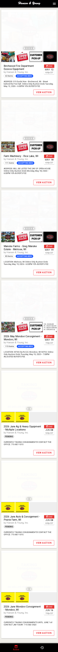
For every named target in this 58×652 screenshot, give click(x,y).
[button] (29, 5)
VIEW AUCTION (44, 92)
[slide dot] (25, 48)
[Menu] (54, 3)
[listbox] (29, 31)
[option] (29, 31)
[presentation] (29, 4)
